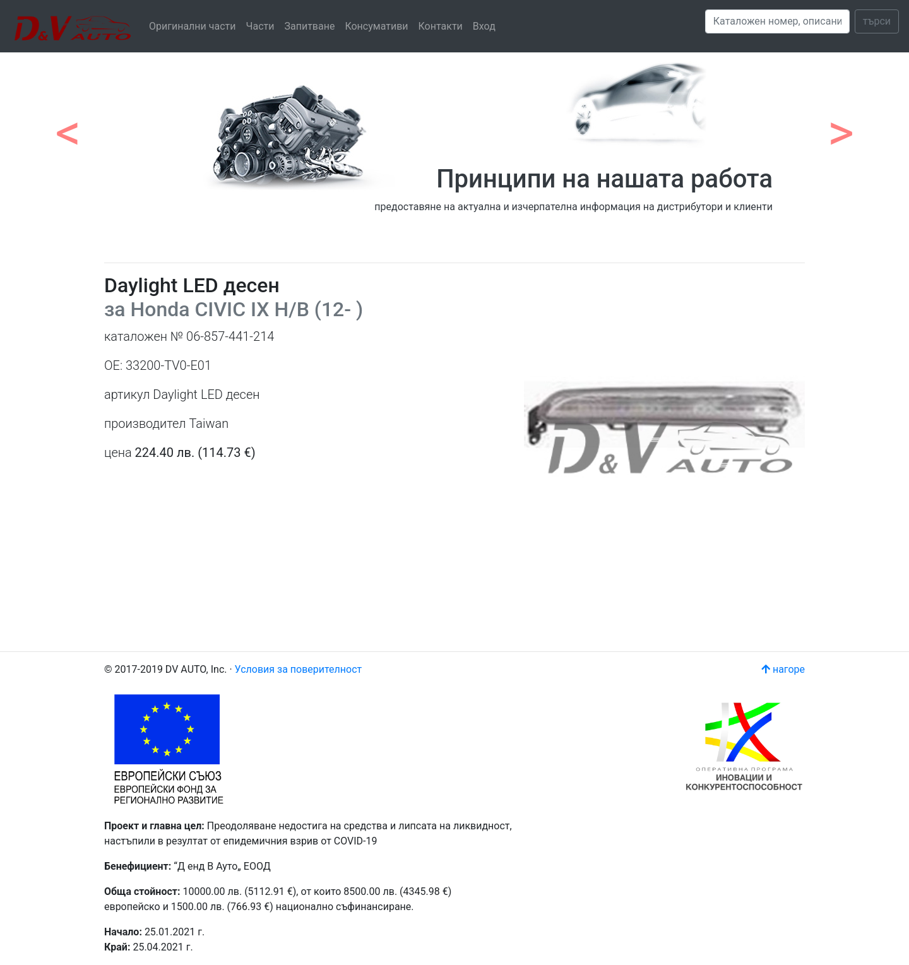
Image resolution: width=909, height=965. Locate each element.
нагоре (783, 669)
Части (260, 26)
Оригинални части (192, 26)
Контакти (441, 26)
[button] (68, 126)
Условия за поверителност (298, 669)
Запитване (309, 26)
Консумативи (376, 26)
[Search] (777, 21)
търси (877, 21)
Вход (484, 26)
